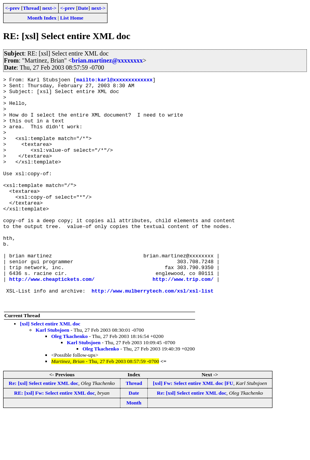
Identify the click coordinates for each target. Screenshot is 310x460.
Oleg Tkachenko (69, 382)
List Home (72, 18)
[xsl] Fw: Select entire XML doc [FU (193, 429)
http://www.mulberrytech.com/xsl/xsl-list (152, 334)
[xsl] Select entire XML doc (50, 369)
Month (134, 448)
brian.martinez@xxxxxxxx (107, 60)
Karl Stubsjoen (52, 376)
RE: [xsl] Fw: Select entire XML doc (54, 439)
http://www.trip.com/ (182, 319)
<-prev (12, 8)
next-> (49, 8)
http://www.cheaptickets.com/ (52, 319)
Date (83, 8)
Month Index (41, 18)
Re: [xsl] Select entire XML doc (43, 429)
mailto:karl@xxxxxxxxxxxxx (114, 80)
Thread (31, 8)
